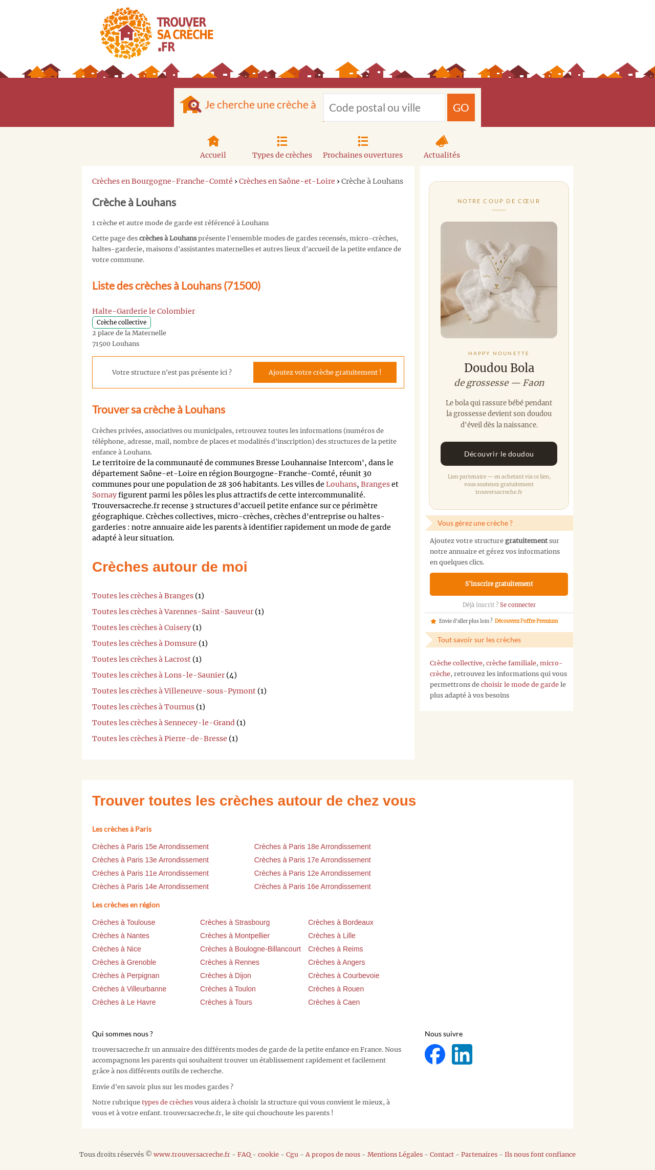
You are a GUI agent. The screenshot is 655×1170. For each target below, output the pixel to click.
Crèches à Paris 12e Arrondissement (312, 873)
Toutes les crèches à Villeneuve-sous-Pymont (174, 691)
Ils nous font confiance (540, 1154)
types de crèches (167, 1102)
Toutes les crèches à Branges (142, 595)
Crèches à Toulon (228, 989)
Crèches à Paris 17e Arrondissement (312, 860)
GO (461, 107)
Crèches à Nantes (120, 935)
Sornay (104, 495)
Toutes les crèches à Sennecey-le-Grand (163, 722)
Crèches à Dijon (225, 975)
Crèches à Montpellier (235, 935)
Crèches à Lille (332, 935)
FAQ (244, 1154)
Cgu (292, 1154)
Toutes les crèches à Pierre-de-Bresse (159, 738)
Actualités (442, 146)
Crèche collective (456, 663)
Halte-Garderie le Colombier (143, 311)
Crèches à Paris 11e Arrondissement (150, 873)
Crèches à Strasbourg (235, 922)
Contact (442, 1154)
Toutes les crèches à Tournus (143, 706)
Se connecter (518, 605)
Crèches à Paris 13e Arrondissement (150, 860)
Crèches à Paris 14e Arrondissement (150, 886)
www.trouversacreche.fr (192, 1154)
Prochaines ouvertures (363, 146)
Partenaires (479, 1154)
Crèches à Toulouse (123, 922)
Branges (375, 484)
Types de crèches (282, 146)
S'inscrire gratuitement (499, 584)
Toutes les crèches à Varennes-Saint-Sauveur (172, 611)
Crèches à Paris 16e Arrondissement (312, 886)
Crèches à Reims (335, 949)
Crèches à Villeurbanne (129, 989)
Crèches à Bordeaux (341, 922)
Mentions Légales (395, 1154)
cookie (268, 1154)
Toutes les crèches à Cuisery (141, 627)
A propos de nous (332, 1154)
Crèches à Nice (116, 949)
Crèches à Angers (336, 962)
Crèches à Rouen (336, 989)
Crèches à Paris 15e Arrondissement (150, 846)
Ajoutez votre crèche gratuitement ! (325, 372)
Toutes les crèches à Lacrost (141, 659)
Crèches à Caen (334, 1002)
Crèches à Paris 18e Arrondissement (312, 846)
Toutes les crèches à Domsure (144, 643)
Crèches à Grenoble (124, 962)
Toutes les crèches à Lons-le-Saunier (158, 675)
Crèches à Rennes (229, 962)
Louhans (341, 484)
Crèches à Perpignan (126, 975)
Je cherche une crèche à (260, 104)
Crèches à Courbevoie (343, 975)
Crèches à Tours (226, 1002)
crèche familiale (511, 663)
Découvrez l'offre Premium (526, 621)
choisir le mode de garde (520, 684)
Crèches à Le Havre (124, 1002)
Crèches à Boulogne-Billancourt (250, 949)
